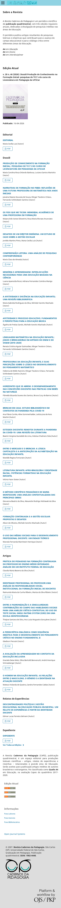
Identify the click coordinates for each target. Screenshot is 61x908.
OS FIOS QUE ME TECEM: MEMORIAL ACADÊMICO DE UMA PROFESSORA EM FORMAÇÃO (28, 213)
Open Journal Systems (14, 834)
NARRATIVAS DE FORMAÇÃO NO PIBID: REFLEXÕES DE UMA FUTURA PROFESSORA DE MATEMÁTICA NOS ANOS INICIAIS (30, 190)
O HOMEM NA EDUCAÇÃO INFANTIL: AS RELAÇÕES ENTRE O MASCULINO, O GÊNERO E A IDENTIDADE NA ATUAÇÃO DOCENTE (29, 678)
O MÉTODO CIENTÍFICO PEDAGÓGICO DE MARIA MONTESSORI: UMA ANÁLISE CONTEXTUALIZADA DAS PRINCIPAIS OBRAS (29, 495)
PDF (9, 148)
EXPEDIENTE (9, 735)
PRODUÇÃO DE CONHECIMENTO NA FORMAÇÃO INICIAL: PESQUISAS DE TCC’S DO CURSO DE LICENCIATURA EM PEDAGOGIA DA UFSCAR (26, 166)
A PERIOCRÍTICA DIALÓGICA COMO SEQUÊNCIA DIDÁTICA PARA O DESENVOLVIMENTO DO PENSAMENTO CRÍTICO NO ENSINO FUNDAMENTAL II (30, 635)
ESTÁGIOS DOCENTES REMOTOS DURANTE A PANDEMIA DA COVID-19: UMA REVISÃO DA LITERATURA (30, 431)
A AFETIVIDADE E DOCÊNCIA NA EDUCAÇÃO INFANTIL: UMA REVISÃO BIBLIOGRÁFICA (29, 298)
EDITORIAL (8, 140)
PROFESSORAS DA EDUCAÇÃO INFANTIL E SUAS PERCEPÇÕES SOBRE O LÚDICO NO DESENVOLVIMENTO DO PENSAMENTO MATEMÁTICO (29, 364)
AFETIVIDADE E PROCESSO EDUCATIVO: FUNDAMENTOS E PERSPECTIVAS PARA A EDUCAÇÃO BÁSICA (30, 319)
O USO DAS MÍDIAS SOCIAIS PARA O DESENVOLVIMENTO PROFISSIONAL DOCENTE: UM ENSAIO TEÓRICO (30, 537)
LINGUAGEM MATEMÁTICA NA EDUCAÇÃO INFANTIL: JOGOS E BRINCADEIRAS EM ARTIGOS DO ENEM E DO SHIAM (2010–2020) (29, 340)
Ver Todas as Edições (12, 745)
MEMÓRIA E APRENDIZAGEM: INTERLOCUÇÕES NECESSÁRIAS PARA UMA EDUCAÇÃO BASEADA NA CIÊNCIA (27, 275)
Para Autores (9, 818)
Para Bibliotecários (12, 822)
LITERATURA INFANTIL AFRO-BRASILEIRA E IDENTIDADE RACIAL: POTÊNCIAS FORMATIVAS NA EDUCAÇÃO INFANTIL (30, 473)
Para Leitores (9, 813)
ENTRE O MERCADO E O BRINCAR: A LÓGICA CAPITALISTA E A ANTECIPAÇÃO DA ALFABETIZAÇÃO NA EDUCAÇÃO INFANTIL (30, 451)
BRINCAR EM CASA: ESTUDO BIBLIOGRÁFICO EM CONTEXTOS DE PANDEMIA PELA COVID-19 (26, 409)
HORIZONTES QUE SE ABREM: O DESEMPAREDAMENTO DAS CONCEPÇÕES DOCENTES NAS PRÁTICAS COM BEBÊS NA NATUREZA (30, 389)
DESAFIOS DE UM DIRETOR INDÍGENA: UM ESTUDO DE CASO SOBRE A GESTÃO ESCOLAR (29, 235)
